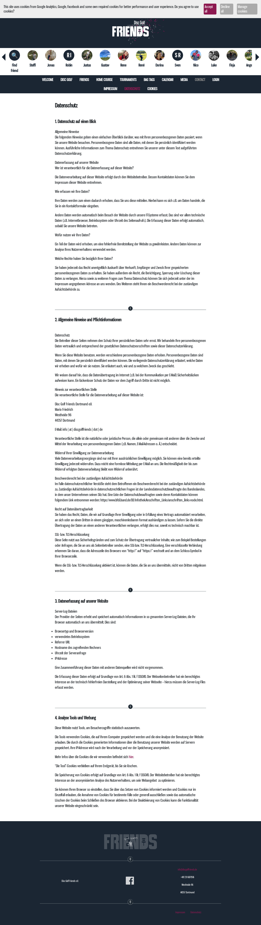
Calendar (167, 80)
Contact (200, 80)
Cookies (152, 89)
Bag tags (149, 80)
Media (184, 80)
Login (215, 80)
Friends (84, 80)
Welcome (47, 80)
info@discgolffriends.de (187, 869)
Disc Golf (66, 80)
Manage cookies (242, 9)
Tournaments (128, 80)
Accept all (209, 9)
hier (131, 757)
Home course (104, 80)
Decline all (225, 9)
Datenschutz (132, 89)
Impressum (110, 89)
